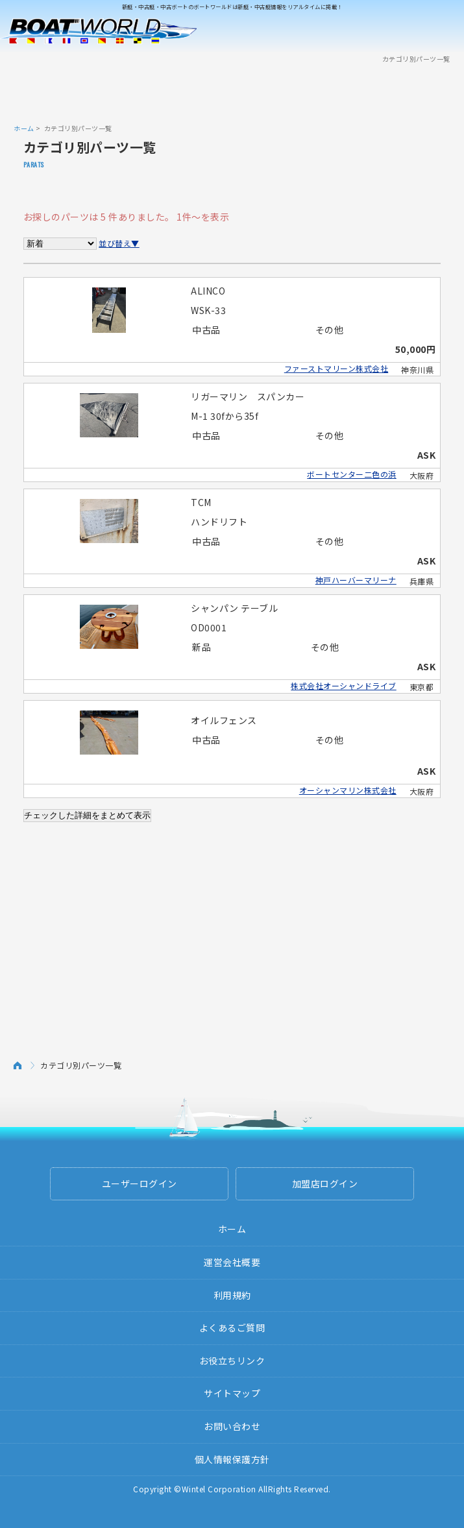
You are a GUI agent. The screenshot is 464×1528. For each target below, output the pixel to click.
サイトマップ (232, 1393)
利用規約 (232, 1295)
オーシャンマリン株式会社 (348, 789)
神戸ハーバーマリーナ (356, 579)
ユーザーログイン (139, 1183)
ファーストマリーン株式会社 (336, 368)
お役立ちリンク (232, 1360)
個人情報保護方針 (232, 1459)
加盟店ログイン (325, 1183)
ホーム (24, 128)
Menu (446, 31)
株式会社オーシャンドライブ (344, 685)
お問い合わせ (232, 1426)
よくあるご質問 (232, 1327)
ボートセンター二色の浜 (352, 473)
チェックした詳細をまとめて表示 (87, 815)
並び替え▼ (119, 243)
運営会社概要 (232, 1261)
